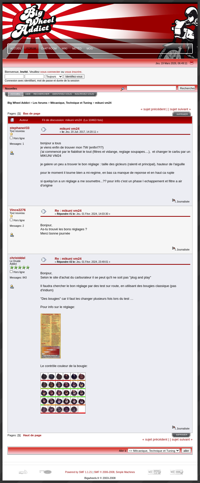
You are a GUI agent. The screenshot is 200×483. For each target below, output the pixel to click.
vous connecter (50, 71)
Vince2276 (18, 210)
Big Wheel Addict (19, 102)
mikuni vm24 (103, 102)
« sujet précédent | (154, 109)
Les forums (40, 102)
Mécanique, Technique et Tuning (71, 102)
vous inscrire (73, 71)
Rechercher (42, 94)
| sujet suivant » (179, 109)
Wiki (65, 48)
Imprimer (182, 114)
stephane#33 (20, 128)
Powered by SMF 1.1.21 (78, 472)
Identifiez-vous (62, 94)
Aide (27, 94)
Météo (77, 48)
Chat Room (49, 48)
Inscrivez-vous (84, 94)
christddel (17, 258)
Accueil (16, 48)
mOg (89, 48)
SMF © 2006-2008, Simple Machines (114, 472)
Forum (31, 48)
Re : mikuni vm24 (68, 210)
